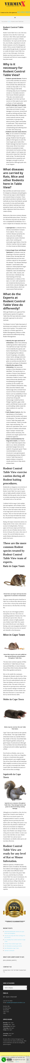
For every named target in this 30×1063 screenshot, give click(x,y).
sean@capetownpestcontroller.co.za (15, 1002)
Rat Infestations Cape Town (11, 948)
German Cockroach (9, 950)
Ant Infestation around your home (13, 946)
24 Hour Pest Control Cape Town (12, 943)
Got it (17, 1061)
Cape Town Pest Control (15, 4)
